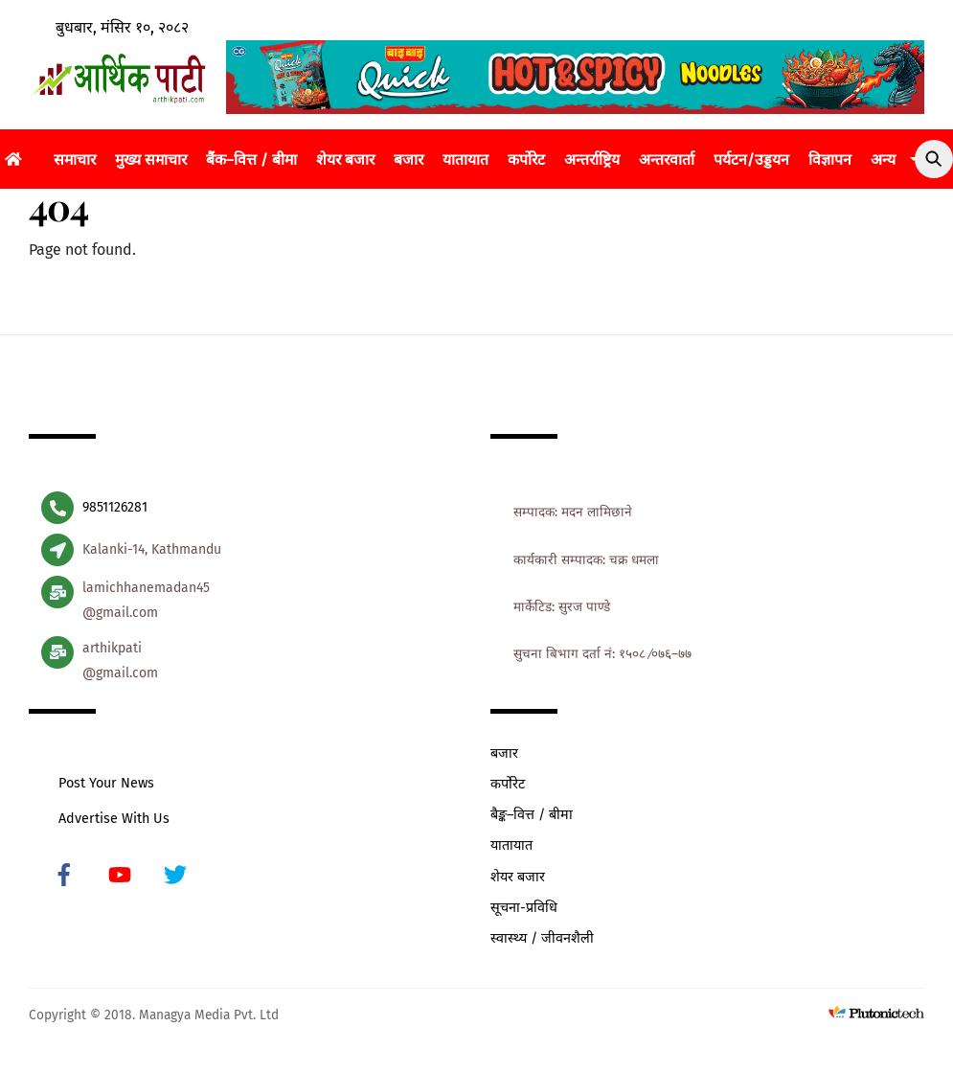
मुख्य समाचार (151, 159)
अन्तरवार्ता (666, 159)
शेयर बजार (345, 159)
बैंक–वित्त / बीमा (251, 159)
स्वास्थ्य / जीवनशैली (542, 938)
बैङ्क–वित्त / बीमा (531, 815)
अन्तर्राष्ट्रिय (592, 159)
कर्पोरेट (526, 159)
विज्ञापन (829, 159)
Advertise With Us (114, 818)
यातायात (465, 159)
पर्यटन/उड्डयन (751, 159)
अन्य (883, 159)
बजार (408, 159)
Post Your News (106, 783)
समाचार (75, 159)
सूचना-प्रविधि (523, 908)
